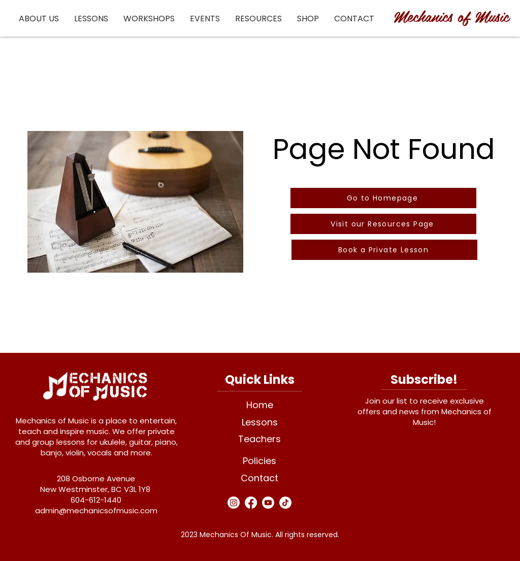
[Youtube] (268, 503)
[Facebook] (251, 503)
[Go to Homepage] (383, 198)
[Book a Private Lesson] (384, 250)
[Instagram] (234, 503)
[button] (39, 18)
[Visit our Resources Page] (383, 224)
